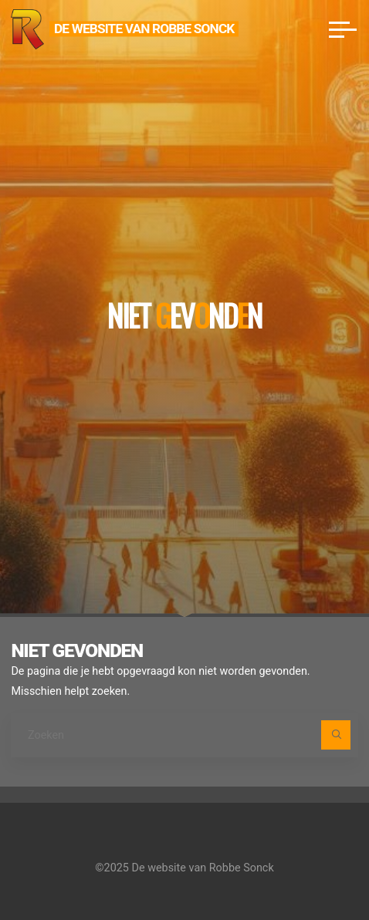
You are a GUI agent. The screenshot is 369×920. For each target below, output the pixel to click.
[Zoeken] (335, 734)
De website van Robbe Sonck (144, 28)
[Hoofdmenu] (343, 29)
